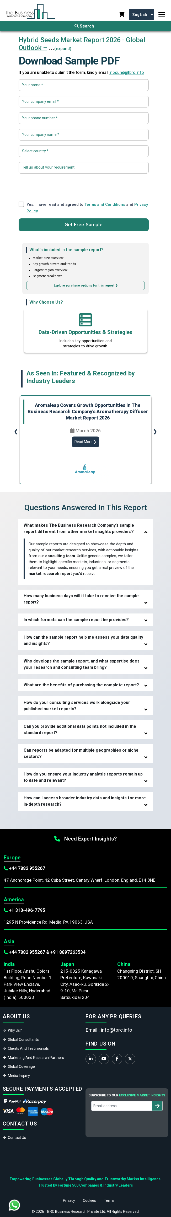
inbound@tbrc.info (126, 72)
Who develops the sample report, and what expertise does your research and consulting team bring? (82, 664)
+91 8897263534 (68, 952)
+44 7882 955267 (27, 868)
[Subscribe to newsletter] (157, 1106)
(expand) (62, 48)
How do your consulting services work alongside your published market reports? (77, 705)
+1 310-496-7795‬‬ (27, 910)
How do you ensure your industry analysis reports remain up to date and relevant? (83, 777)
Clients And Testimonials (28, 1048)
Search (84, 26)
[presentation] (84, 186)
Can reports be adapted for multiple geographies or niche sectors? (81, 753)
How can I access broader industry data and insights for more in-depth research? (85, 801)
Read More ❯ (85, 442)
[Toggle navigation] (162, 14)
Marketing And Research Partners (36, 1058)
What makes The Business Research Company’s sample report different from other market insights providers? (79, 528)
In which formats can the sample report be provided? (76, 619)
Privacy (69, 1200)
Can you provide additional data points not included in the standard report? (80, 729)
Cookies (89, 1200)
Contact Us (17, 1137)
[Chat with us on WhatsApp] (14, 1205)
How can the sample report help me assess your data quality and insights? (83, 640)
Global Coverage (21, 1066)
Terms (109, 1200)
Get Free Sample (84, 225)
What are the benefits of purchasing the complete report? (81, 684)
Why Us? (15, 1030)
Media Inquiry (19, 1076)
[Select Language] (141, 14)
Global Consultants (23, 1039)
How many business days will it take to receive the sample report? (81, 599)
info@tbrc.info (116, 1030)
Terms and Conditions (104, 204)
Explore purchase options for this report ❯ (86, 285)
